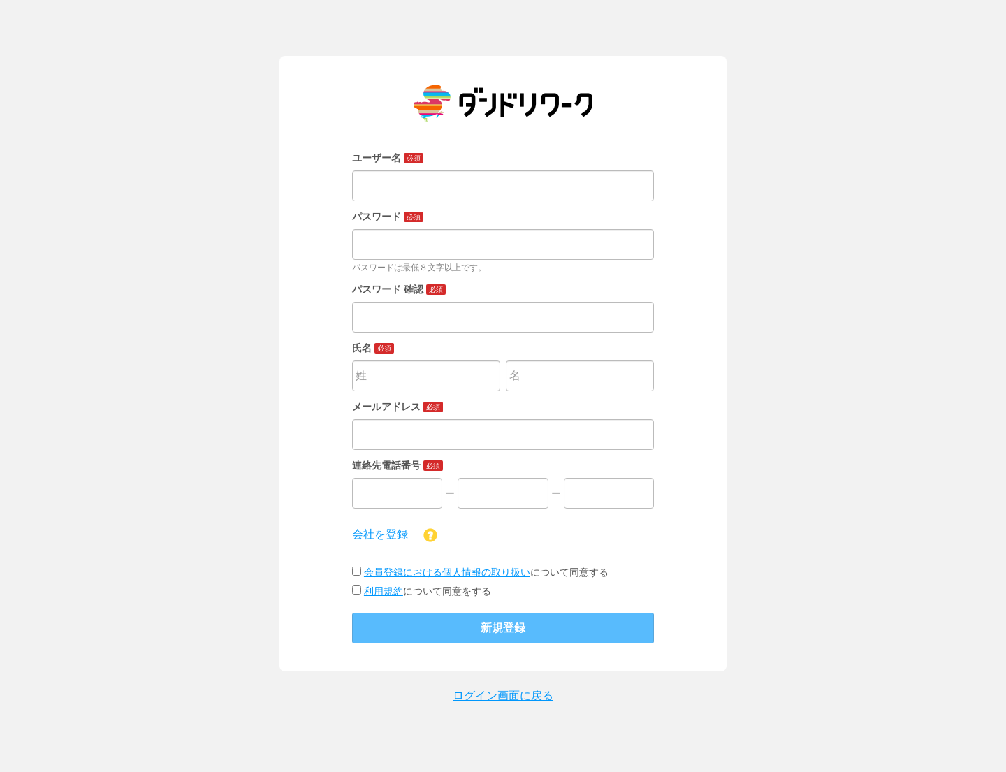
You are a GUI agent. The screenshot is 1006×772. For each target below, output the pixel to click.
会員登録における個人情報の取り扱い (447, 572)
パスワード (387, 216)
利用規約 (383, 591)
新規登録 (503, 628)
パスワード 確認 (399, 289)
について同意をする (421, 591)
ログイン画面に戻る (503, 695)
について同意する (480, 572)
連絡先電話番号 (397, 465)
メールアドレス (397, 406)
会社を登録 (380, 534)
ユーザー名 (387, 157)
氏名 (373, 348)
